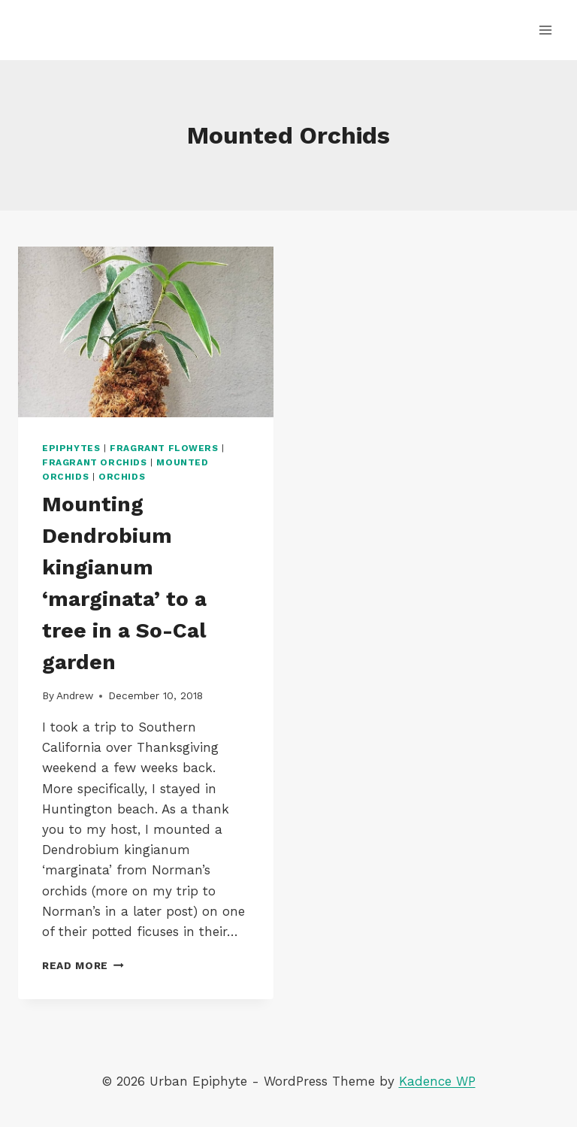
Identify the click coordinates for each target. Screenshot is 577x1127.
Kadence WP (437, 1081)
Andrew (74, 695)
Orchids (121, 476)
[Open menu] (545, 29)
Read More (83, 965)
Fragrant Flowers (164, 448)
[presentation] (145, 332)
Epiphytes (71, 448)
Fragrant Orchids (94, 462)
